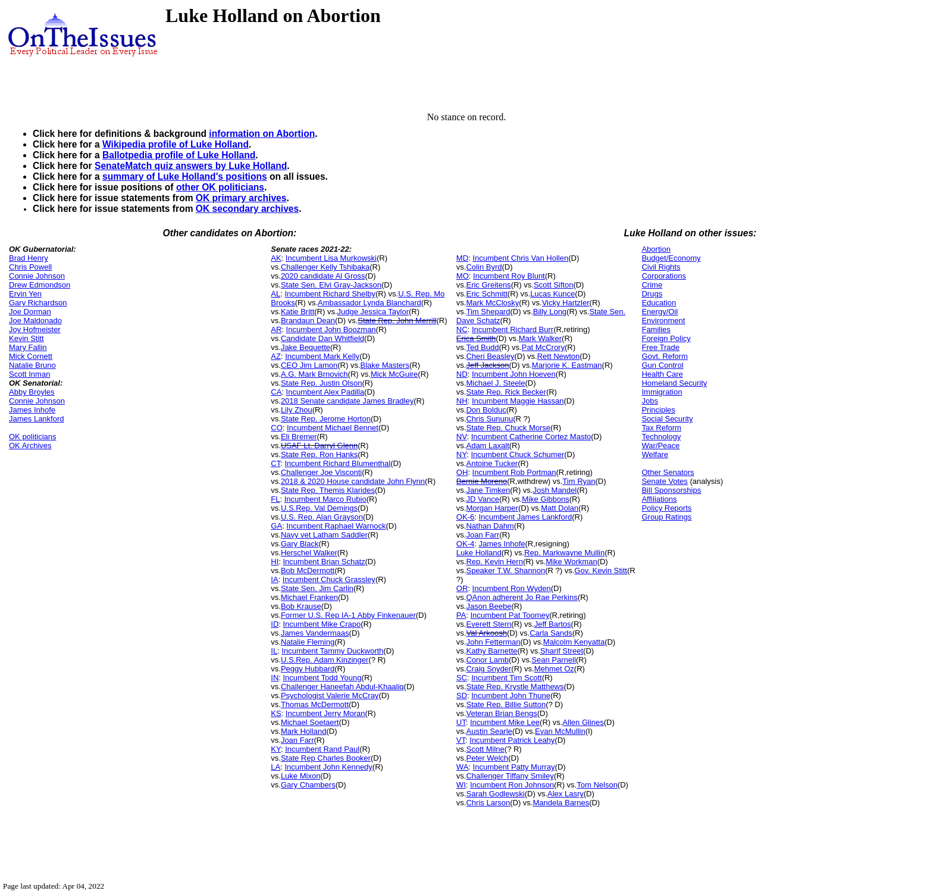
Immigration (661, 391)
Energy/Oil (659, 311)
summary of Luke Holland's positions (184, 176)
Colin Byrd (484, 266)
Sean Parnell (553, 659)
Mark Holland (304, 731)
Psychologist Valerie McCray (329, 695)
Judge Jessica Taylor (373, 311)
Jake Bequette (305, 347)
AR (276, 329)
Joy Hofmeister (35, 329)
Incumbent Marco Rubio (325, 499)
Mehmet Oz (554, 668)
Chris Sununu (489, 418)
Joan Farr (297, 740)
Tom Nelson (597, 784)
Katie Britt (297, 311)
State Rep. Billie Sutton (506, 704)
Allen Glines (582, 722)
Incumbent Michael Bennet (332, 427)
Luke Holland (479, 552)
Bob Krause (301, 606)
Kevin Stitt (26, 338)
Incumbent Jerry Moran (325, 713)
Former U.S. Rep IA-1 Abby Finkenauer (348, 615)
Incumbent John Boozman (331, 329)
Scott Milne (485, 749)
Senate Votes (664, 481)
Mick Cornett (30, 356)
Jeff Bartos (552, 624)
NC (462, 329)
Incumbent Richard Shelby (329, 293)
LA (275, 766)
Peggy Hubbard (307, 668)
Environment (663, 320)
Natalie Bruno (32, 365)
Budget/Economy (670, 258)
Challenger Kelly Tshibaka (325, 266)
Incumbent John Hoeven (514, 374)
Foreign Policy (665, 338)
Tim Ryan (578, 481)
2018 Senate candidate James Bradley (347, 400)
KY (276, 749)
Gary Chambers (308, 784)
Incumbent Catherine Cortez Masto (531, 436)
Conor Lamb (487, 659)
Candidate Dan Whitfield (322, 338)
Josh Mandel (555, 490)
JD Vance (482, 499)
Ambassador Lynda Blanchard (369, 302)
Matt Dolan (559, 508)
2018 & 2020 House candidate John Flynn (353, 481)
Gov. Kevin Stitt (600, 570)
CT (275, 463)
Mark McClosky (492, 302)
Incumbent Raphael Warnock (336, 525)
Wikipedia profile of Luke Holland (175, 144)
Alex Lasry (565, 793)
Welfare (654, 454)
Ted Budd (482, 347)
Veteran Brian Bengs (501, 713)
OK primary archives (241, 198)
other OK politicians (220, 187)
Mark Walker (540, 338)
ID (274, 624)
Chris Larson (488, 802)
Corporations (663, 275)
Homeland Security (674, 383)
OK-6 (465, 516)
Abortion (655, 249)
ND (462, 374)
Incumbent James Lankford (525, 516)
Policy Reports (666, 508)
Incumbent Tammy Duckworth (332, 650)
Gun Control (662, 365)
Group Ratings (666, 516)
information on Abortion (262, 134)
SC (461, 677)
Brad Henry (28, 258)
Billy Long (549, 311)
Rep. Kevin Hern (494, 561)
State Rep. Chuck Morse (508, 427)
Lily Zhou (296, 409)
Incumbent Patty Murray (514, 766)
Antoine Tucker (492, 463)
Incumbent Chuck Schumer (517, 454)
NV (461, 436)
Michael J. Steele (495, 383)
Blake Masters (385, 365)
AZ (276, 356)
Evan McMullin (560, 731)
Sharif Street (561, 650)
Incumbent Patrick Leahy (512, 740)
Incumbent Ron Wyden (511, 588)
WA (462, 766)
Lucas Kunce (552, 293)
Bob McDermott (307, 570)
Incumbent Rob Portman (514, 472)
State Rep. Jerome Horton (326, 418)
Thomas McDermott (315, 704)
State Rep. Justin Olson (321, 383)
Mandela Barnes (561, 802)
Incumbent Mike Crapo (322, 624)
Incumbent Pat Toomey (509, 615)
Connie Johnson (37, 275)
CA (276, 391)
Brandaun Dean (308, 320)
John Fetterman (493, 641)
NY (461, 454)
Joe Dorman (30, 311)
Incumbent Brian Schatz (324, 561)
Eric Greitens (488, 284)
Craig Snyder (488, 668)
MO (462, 275)
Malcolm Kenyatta (574, 641)
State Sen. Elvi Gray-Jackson (331, 284)
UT (461, 722)
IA (274, 579)
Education (658, 302)
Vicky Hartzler (566, 302)
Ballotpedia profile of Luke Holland (178, 155)
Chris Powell (30, 266)
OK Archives (30, 445)
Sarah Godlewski (495, 793)
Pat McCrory (543, 347)
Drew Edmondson (39, 284)
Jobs (649, 400)
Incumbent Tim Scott (506, 677)
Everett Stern (488, 624)
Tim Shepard (488, 311)
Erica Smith (476, 338)
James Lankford (36, 418)
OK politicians (32, 436)
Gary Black (300, 543)
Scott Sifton (553, 284)
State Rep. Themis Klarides (328, 490)
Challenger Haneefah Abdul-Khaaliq (342, 686)
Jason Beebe (488, 606)
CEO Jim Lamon (309, 365)
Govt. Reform (664, 356)
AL (275, 293)
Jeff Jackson (487, 365)
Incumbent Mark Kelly (322, 356)
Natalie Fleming (307, 641)
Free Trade (660, 347)
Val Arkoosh (486, 633)
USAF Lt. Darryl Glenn (319, 445)
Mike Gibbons (545, 499)
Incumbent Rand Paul (322, 749)
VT (460, 740)
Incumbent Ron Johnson (512, 784)
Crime (651, 284)
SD (461, 695)
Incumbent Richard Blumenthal (337, 463)
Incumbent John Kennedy (328, 766)
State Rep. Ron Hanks (319, 454)
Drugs (651, 293)
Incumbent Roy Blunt (509, 275)
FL (275, 499)
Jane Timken (488, 490)
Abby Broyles (32, 391)
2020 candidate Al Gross (323, 275)
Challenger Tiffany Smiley (509, 775)
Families (655, 329)
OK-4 (465, 543)
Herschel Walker (309, 552)
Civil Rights (660, 266)
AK (276, 258)
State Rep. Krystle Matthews (514, 686)
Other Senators (667, 472)
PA (461, 615)
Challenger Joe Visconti (321, 472)
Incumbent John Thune (510, 695)
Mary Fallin (28, 347)
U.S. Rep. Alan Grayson (322, 516)
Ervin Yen (25, 293)
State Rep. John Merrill (397, 320)
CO (277, 427)
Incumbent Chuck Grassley (329, 579)
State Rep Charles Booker (326, 758)
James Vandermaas (315, 633)
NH (462, 400)
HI (274, 561)
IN (274, 677)
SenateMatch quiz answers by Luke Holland (191, 166)
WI (461, 784)
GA (276, 525)
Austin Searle (489, 731)
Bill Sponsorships (671, 490)
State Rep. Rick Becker (506, 391)
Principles (658, 409)
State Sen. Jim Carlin (317, 588)
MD (462, 258)
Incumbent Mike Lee (505, 722)
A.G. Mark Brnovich (314, 374)
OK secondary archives (247, 209)
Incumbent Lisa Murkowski (331, 258)
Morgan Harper (492, 508)
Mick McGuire (394, 374)
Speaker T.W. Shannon (505, 570)
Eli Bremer (299, 436)
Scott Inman (29, 374)
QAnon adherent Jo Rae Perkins (521, 597)
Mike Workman (571, 561)
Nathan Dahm (490, 525)
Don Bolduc (486, 409)
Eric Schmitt (486, 293)
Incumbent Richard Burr (512, 329)
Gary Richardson (38, 302)
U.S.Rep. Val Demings (319, 508)
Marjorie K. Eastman (567, 365)
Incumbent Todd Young (322, 677)
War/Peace (660, 445)
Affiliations (659, 499)
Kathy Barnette (491, 650)
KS (276, 713)
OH (462, 472)
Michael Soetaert (310, 722)
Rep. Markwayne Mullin (564, 552)
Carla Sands (551, 633)
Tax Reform (661, 427)
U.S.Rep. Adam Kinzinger (324, 659)
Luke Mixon (300, 775)
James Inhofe (32, 409)
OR (462, 588)
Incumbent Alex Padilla (325, 391)
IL (274, 650)
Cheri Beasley (490, 356)
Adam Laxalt (487, 445)
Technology (661, 436)
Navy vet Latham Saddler (324, 534)
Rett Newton (558, 356)
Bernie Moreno (481, 481)
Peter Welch (487, 758)
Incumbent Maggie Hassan (518, 400)
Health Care (661, 374)
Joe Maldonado (35, 320)
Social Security (667, 418)
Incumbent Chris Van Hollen (520, 258)
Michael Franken (309, 597)
